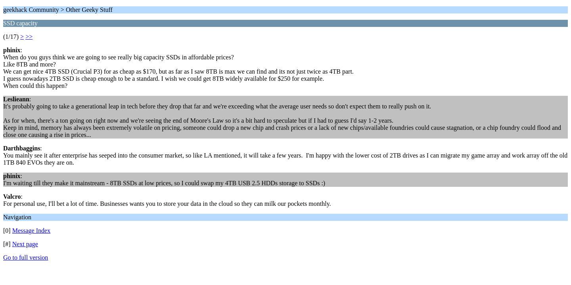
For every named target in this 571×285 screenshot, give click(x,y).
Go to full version (25, 257)
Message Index (31, 230)
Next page (25, 244)
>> (29, 36)
